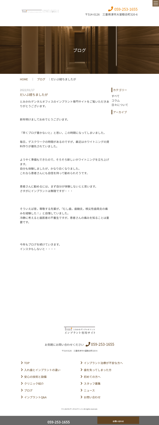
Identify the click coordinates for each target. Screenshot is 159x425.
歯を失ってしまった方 (97, 370)
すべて (115, 96)
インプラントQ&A (35, 397)
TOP (27, 363)
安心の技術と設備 (35, 377)
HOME (24, 79)
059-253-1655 (126, 9)
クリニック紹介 (34, 383)
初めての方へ (92, 377)
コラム (115, 100)
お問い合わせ (92, 397)
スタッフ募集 (92, 383)
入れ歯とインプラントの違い (42, 370)
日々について (119, 105)
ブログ (41, 79)
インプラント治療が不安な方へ (103, 363)
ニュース (89, 390)
